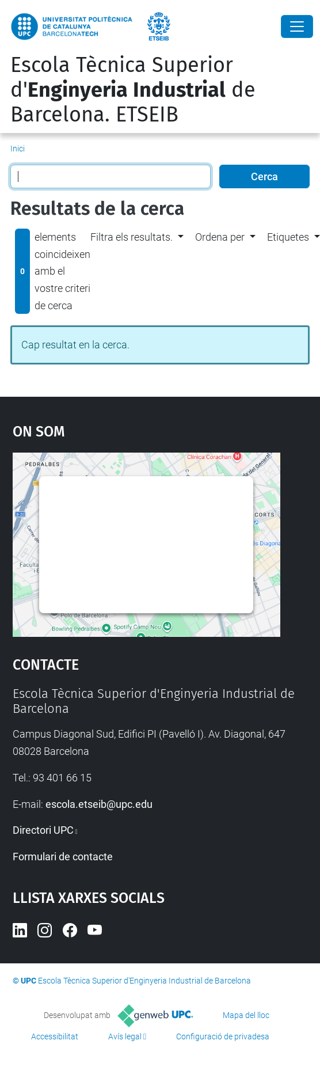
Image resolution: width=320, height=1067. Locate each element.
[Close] (297, 26)
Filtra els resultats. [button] (131, 237)
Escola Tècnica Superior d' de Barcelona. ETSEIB (133, 89)
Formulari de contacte (63, 856)
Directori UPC (43, 830)
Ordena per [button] (220, 237)
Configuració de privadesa (222, 1036)
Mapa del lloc (246, 1015)
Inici (17, 148)
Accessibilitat (54, 1036)
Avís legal (125, 1036)
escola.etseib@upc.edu (99, 804)
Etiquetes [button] (288, 237)
